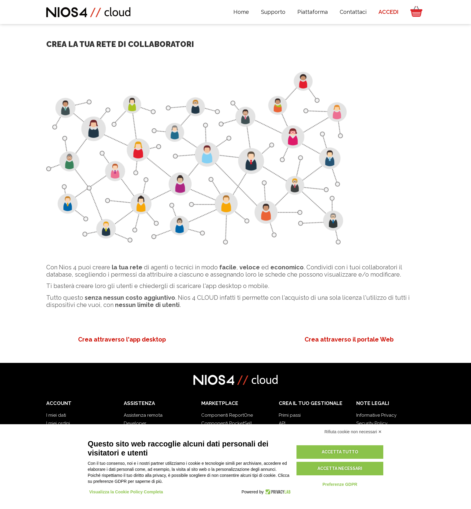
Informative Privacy (376, 415)
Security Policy (371, 423)
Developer (135, 423)
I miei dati (56, 415)
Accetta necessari (340, 468)
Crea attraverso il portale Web (349, 339)
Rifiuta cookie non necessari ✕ (353, 431)
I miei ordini (58, 423)
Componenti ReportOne (227, 415)
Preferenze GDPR (339, 484)
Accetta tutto (340, 451)
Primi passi (290, 415)
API (282, 423)
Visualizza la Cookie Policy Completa (126, 491)
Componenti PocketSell (226, 423)
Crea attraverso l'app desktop (122, 339)
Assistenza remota (143, 415)
